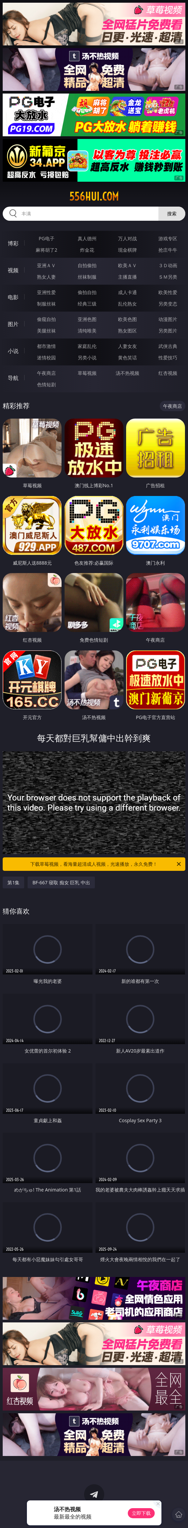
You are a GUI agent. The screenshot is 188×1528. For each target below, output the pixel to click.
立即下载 (141, 1513)
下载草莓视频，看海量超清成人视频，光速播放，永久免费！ (106, 864)
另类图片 (167, 330)
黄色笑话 (127, 357)
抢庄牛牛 (167, 250)
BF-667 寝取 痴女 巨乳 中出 (61, 882)
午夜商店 (46, 373)
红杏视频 (167, 373)
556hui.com (94, 196)
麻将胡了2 (46, 250)
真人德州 (87, 238)
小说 (13, 351)
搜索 (172, 213)
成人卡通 (127, 292)
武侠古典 (167, 346)
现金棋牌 (127, 250)
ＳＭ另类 (167, 277)
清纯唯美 (87, 330)
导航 (13, 378)
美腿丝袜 (46, 330)
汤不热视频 (127, 373)
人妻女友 (127, 346)
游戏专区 (167, 238)
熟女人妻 (46, 277)
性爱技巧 (167, 357)
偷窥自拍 (46, 319)
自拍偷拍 (87, 265)
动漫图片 (167, 319)
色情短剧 (46, 384)
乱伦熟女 (127, 303)
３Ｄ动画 (167, 265)
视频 (13, 270)
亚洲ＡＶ (46, 265)
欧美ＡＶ (127, 265)
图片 (13, 324)
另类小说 (87, 357)
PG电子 (46, 238)
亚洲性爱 (46, 292)
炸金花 (87, 250)
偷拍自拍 (87, 292)
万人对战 (127, 238)
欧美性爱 (167, 292)
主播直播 (127, 277)
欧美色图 (127, 319)
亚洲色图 (87, 319)
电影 (13, 297)
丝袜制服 (87, 277)
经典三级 (87, 303)
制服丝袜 (46, 303)
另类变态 (167, 303)
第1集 (13, 882)
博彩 (13, 243)
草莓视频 (87, 373)
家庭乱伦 (87, 346)
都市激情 (46, 346)
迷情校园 (46, 357)
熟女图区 (127, 330)
